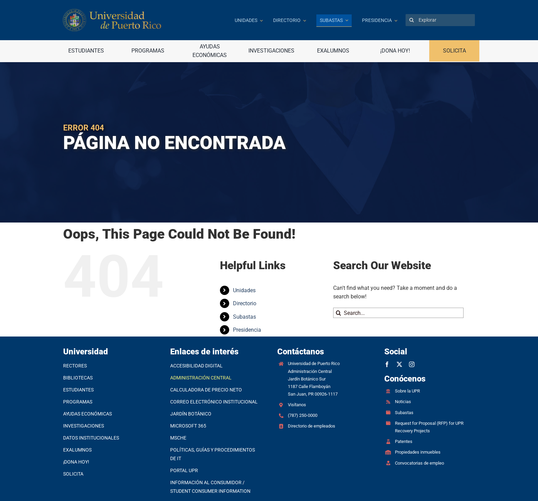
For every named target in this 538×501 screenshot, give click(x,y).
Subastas (244, 317)
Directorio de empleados (311, 426)
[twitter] (399, 364)
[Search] (412, 20)
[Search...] (398, 313)
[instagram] (411, 364)
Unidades (244, 290)
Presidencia (247, 330)
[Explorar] (440, 20)
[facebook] (387, 364)
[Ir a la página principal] (143, 20)
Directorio (244, 303)
